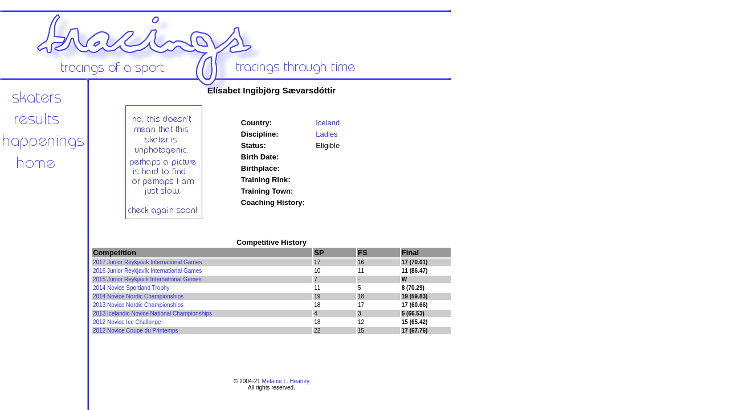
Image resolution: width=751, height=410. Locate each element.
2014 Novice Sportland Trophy (131, 288)
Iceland (328, 122)
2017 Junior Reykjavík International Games (147, 262)
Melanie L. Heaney (285, 381)
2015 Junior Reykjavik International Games (147, 279)
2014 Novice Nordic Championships (138, 296)
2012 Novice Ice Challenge (127, 322)
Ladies (326, 134)
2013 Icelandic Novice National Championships (152, 313)
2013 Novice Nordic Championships (138, 305)
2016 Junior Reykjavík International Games (147, 271)
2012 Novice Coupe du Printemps (135, 330)
